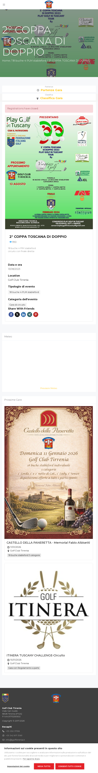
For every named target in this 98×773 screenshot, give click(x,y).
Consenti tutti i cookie (69, 766)
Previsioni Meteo (48, 388)
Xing (29, 314)
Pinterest (35, 314)
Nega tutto (44, 766)
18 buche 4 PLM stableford (29, 60)
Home (6, 60)
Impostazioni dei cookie (18, 766)
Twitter (17, 314)
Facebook (11, 314)
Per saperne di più (31, 759)
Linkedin (23, 314)
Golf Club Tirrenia (18, 280)
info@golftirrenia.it (15, 739)
